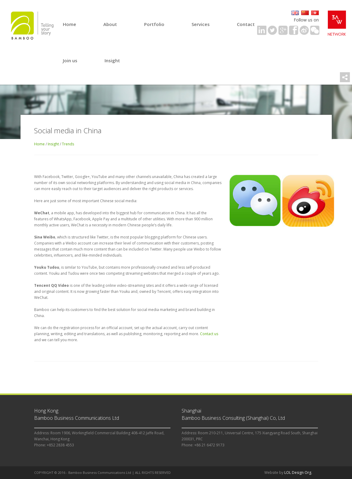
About (110, 24)
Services (201, 24)
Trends (68, 144)
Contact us (209, 333)
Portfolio (154, 24)
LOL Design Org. (298, 472)
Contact (246, 24)
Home (69, 24)
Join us (70, 60)
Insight (112, 60)
